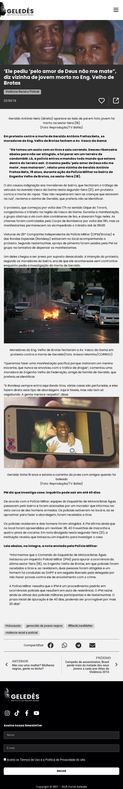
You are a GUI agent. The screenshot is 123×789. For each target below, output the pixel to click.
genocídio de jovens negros (44, 626)
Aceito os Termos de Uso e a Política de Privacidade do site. (46, 760)
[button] (51, 645)
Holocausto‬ (13, 626)
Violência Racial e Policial (22, 91)
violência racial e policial (22, 632)
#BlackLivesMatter (80, 626)
